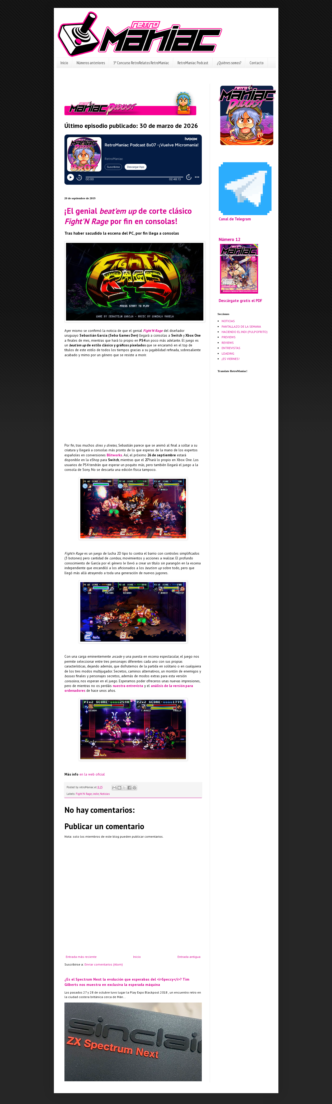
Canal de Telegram (235, 218)
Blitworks (114, 455)
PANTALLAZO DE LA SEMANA (241, 326)
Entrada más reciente (81, 957)
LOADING (228, 353)
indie (96, 794)
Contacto (257, 62)
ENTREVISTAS (231, 348)
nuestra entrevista (128, 686)
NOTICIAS (228, 321)
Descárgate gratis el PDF (240, 300)
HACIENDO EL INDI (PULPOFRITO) (245, 332)
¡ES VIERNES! (231, 359)
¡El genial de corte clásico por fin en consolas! (128, 216)
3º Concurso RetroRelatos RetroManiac (141, 62)
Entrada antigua (188, 957)
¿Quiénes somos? (229, 62)
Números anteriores (91, 62)
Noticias (105, 794)
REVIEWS (228, 343)
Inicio (64, 62)
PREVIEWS (229, 337)
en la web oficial (92, 774)
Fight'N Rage (153, 330)
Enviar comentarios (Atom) (104, 964)
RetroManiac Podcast (192, 62)
